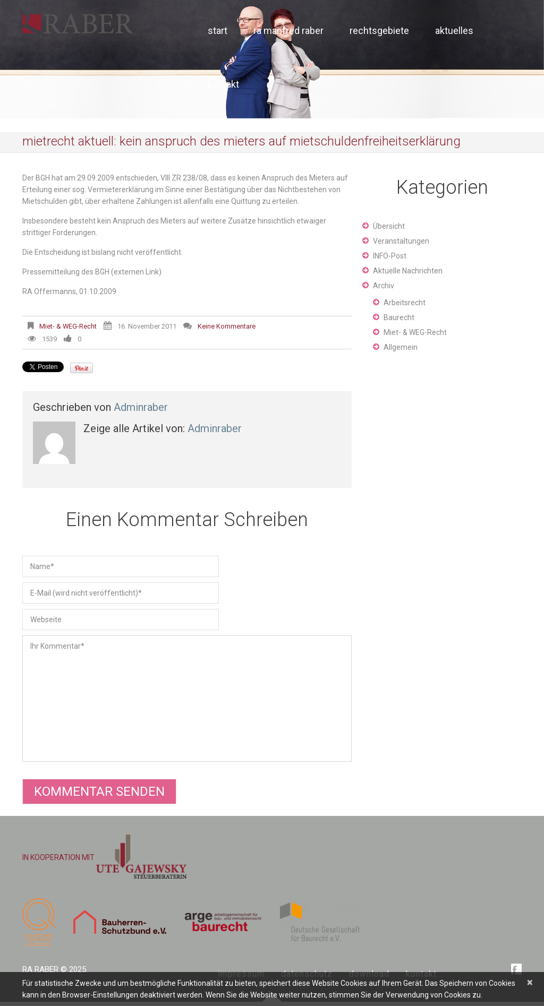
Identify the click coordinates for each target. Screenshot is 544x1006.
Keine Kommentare (227, 326)
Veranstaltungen (401, 241)
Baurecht (399, 317)
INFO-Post (389, 256)
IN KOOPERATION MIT (104, 857)
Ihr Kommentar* (187, 698)
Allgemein (401, 347)
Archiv (383, 285)
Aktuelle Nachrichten (408, 270)
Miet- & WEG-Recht (68, 326)
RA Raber (40, 969)
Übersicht (389, 226)
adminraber (141, 407)
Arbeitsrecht (405, 302)
